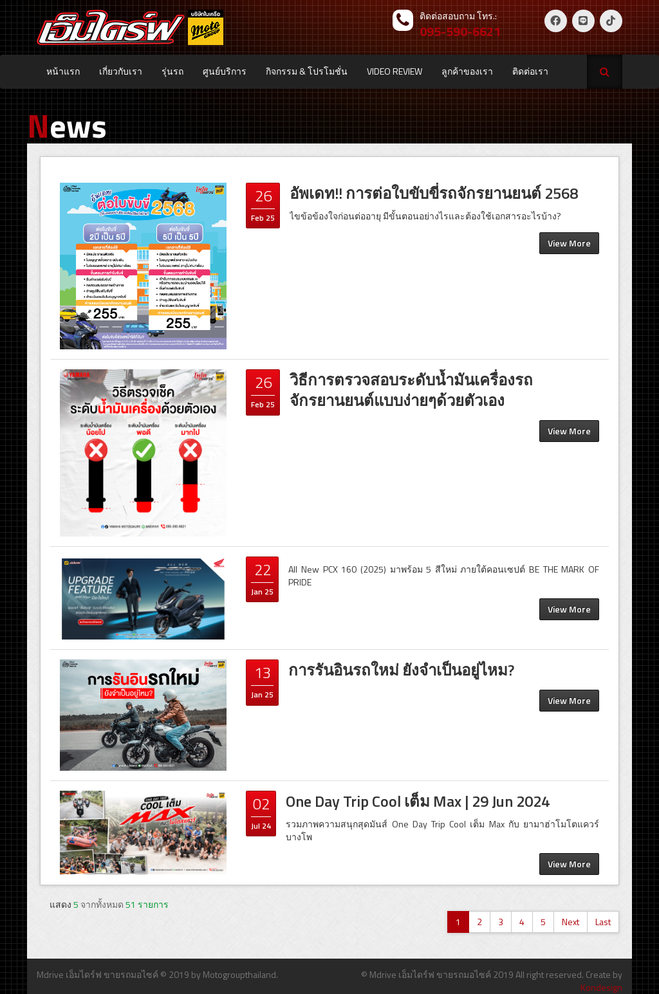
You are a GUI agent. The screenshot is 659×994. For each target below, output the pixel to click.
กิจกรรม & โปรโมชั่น (307, 71)
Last (603, 921)
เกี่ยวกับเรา (120, 71)
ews (67, 125)
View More (569, 243)
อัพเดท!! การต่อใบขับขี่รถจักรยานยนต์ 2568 (434, 193)
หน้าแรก (63, 71)
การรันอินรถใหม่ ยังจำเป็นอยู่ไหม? (401, 669)
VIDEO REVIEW (394, 71)
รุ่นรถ (172, 71)
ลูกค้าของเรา (467, 71)
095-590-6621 (460, 31)
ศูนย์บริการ (224, 71)
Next (570, 921)
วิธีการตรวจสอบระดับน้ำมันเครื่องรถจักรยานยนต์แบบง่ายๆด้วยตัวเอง (411, 390)
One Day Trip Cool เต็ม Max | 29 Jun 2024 (418, 801)
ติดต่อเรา (530, 71)
